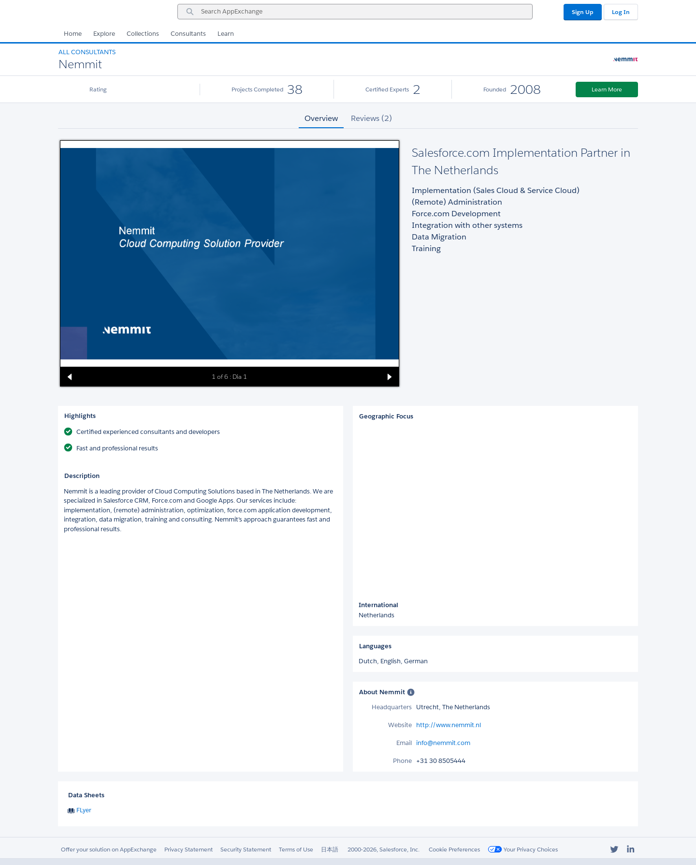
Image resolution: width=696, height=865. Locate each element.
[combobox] (355, 11)
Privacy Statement (188, 849)
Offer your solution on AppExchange (109, 849)
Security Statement (245, 849)
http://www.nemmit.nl (448, 725)
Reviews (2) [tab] (371, 118)
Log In (621, 12)
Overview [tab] (321, 118)
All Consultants (87, 52)
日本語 (329, 849)
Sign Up (583, 12)
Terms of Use (296, 849)
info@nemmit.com (443, 743)
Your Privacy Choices (523, 849)
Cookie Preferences (454, 849)
